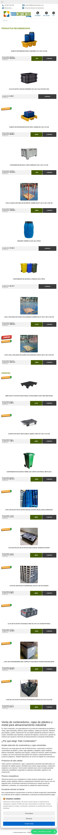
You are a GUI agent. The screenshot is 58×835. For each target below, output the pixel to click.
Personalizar (29, 813)
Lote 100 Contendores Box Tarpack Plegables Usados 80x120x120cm (29, 661)
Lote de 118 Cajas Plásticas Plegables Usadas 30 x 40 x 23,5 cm (29, 699)
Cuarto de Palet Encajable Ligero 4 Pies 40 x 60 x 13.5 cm (29, 434)
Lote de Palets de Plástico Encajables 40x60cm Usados (29, 547)
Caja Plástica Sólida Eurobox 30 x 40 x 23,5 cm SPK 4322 (29, 89)
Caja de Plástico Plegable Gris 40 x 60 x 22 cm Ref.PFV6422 (29, 623)
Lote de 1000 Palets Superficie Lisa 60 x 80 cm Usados (29, 585)
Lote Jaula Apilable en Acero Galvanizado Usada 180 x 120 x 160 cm (29, 355)
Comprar (49, 58)
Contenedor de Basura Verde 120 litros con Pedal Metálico (29, 472)
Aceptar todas (29, 824)
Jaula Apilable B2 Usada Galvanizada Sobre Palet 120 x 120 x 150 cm (29, 317)
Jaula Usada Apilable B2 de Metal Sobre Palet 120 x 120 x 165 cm (29, 203)
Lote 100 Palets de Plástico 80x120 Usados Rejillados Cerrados (29, 510)
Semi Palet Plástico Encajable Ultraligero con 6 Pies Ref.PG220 (29, 396)
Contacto (37, 13)
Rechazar (29, 818)
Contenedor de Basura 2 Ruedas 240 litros (29, 279)
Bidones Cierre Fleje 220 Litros (29, 241)
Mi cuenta (46, 13)
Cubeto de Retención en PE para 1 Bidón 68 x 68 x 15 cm (29, 127)
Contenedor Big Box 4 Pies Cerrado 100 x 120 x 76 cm (29, 165)
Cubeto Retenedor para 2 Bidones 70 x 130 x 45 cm (29, 51)
